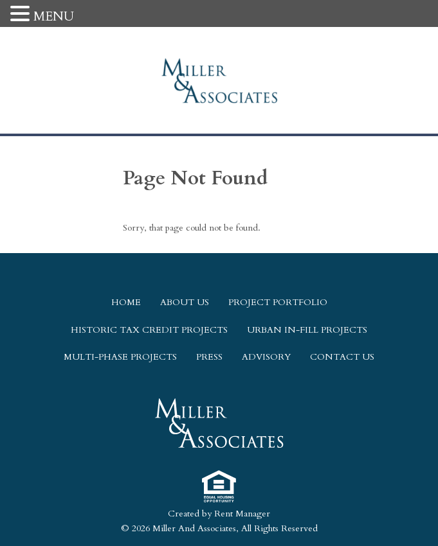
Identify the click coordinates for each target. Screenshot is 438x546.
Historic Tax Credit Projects (149, 330)
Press (209, 357)
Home (126, 302)
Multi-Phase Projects (120, 357)
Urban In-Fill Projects (307, 330)
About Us (184, 302)
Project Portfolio (277, 302)
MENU (53, 16)
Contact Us (342, 357)
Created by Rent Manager (219, 513)
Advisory (266, 357)
